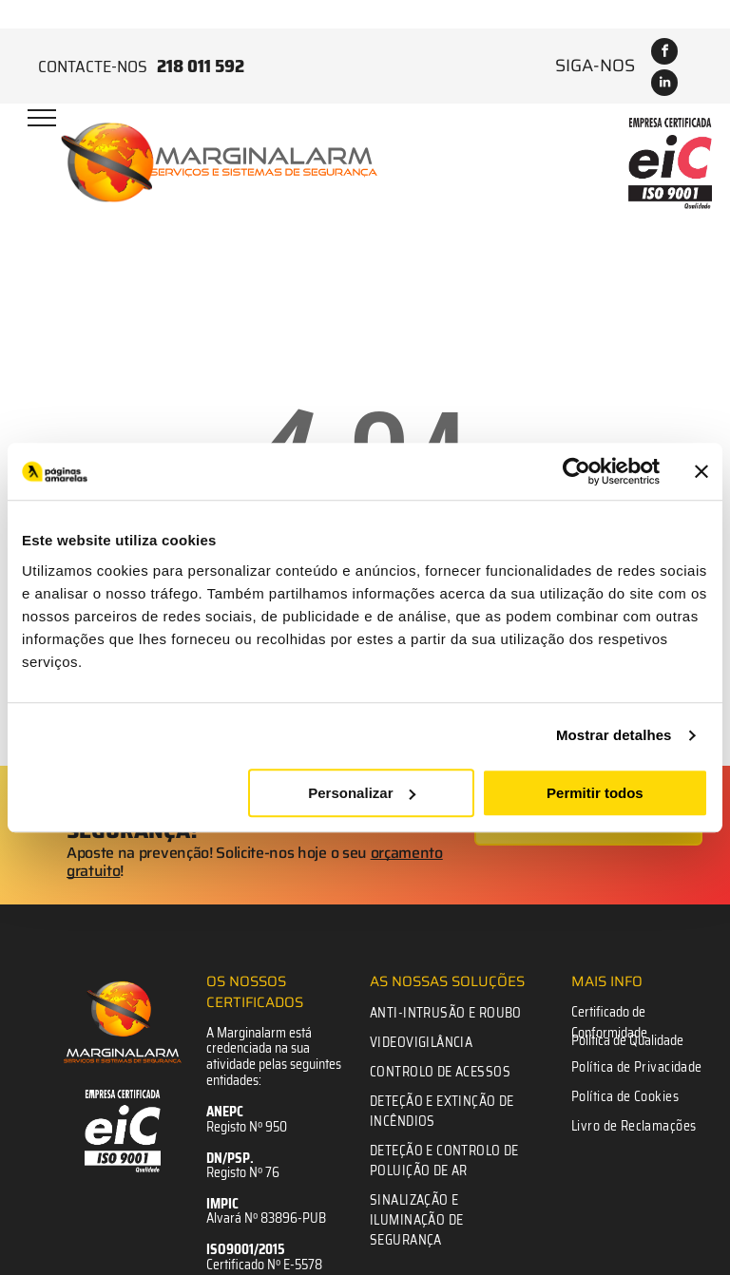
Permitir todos (595, 793)
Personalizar (361, 793)
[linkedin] (664, 85)
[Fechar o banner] (701, 471)
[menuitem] (449, 1013)
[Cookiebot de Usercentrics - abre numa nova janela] (576, 471)
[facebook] (664, 53)
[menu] (42, 118)
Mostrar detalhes (614, 735)
